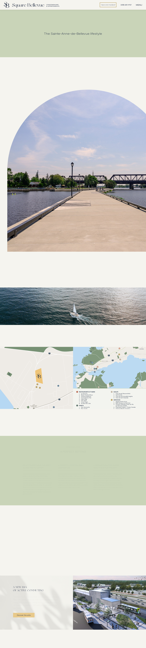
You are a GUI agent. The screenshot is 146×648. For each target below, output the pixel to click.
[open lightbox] (36, 388)
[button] (139, 5)
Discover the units (24, 615)
